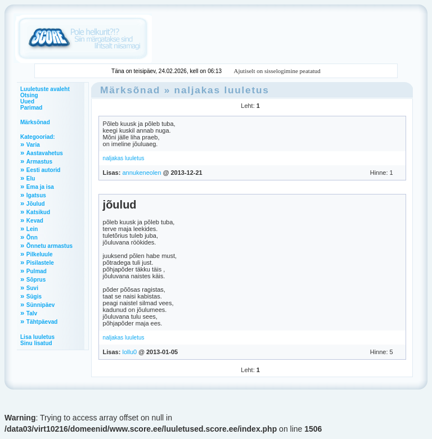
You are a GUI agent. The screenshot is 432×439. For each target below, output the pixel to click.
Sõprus (36, 280)
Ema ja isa (40, 187)
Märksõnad (35, 122)
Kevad (34, 221)
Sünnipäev (40, 305)
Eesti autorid (43, 170)
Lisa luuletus (37, 337)
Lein (32, 229)
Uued (27, 101)
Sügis (34, 296)
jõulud (120, 204)
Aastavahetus (44, 153)
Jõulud (35, 204)
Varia (33, 145)
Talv (31, 313)
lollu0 (129, 352)
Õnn (32, 237)
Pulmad (36, 271)
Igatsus (36, 195)
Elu (30, 178)
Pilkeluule (39, 254)
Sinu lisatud (36, 343)
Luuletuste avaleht (45, 89)
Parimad (31, 108)
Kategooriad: (37, 137)
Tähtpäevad (42, 322)
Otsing (29, 95)
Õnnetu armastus (49, 246)
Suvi (32, 288)
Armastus (39, 162)
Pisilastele (40, 263)
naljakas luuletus (221, 90)
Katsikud (38, 212)
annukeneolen (141, 172)
